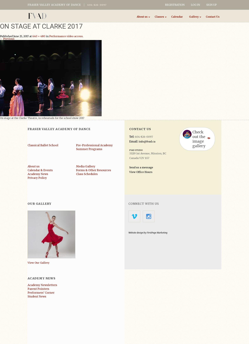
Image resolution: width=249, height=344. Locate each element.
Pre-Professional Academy (94, 145)
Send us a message (141, 167)
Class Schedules (87, 174)
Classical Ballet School (43, 145)
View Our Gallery (38, 262)
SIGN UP (211, 4)
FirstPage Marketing (157, 232)
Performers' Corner (41, 292)
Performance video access (66, 36)
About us (34, 166)
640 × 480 (38, 36)
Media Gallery (85, 166)
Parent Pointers (38, 289)
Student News (37, 296)
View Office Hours (140, 172)
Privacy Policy (37, 178)
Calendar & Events (40, 170)
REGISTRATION (175, 4)
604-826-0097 (96, 4)
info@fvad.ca (147, 141)
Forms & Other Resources (93, 170)
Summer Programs (89, 149)
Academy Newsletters (42, 285)
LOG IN (195, 4)
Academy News (38, 174)
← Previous (7, 38)
